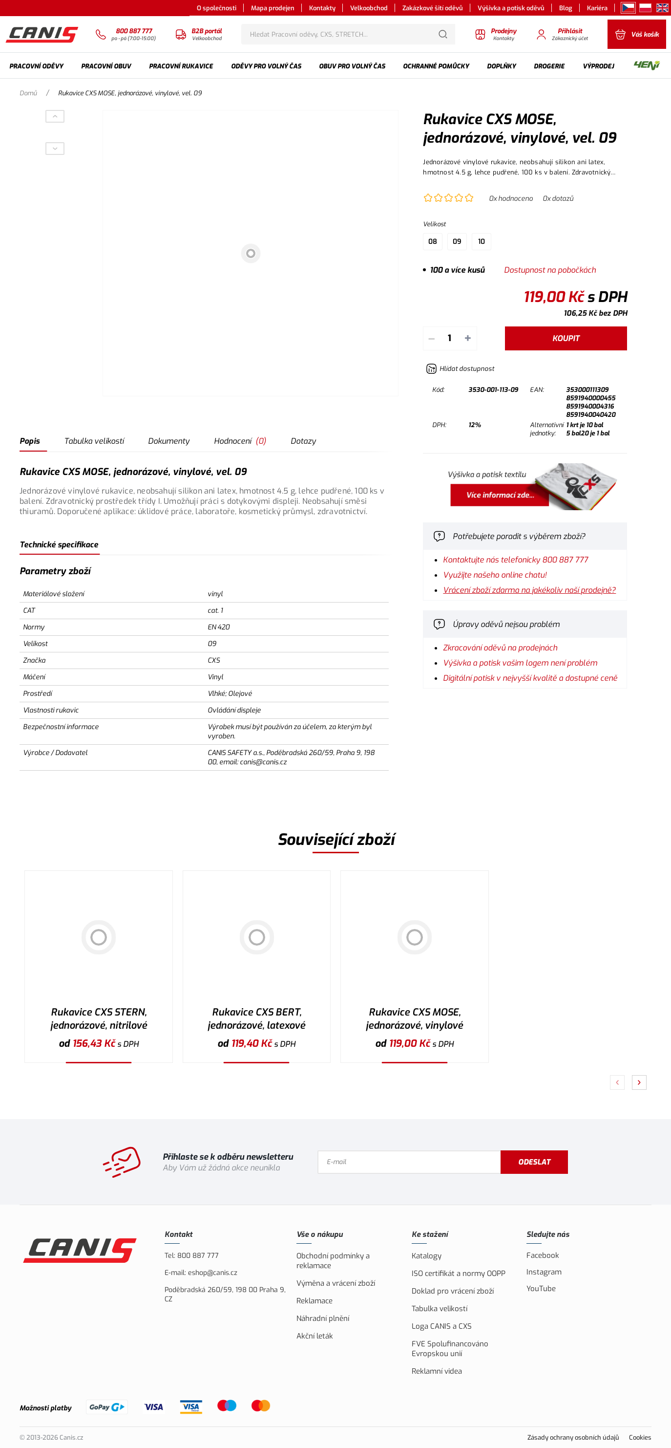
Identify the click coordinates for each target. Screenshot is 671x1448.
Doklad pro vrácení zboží (453, 1291)
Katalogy (426, 1256)
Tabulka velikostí (94, 441)
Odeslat (534, 1162)
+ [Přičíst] (468, 338)
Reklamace (314, 1301)
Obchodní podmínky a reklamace (333, 1261)
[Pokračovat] (639, 1082)
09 (457, 241)
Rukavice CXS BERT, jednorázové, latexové (256, 1019)
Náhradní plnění (322, 1318)
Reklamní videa (437, 1371)
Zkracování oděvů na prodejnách (500, 648)
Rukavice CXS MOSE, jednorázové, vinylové (414, 1019)
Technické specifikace (59, 545)
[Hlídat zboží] (460, 369)
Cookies (640, 1437)
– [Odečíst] (431, 338)
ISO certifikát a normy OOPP (458, 1273)
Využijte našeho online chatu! (494, 575)
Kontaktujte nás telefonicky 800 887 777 (515, 560)
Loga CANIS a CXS (442, 1326)
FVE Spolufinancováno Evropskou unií (450, 1349)
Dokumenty (168, 441)
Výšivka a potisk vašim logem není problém (520, 663)
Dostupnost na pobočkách (550, 270)
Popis (30, 441)
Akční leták (314, 1336)
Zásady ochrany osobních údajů (573, 1437)
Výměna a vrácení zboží (335, 1283)
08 (432, 241)
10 (481, 241)
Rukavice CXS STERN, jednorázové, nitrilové (98, 1019)
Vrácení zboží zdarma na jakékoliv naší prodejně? (529, 590)
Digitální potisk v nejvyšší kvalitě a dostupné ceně (530, 678)
